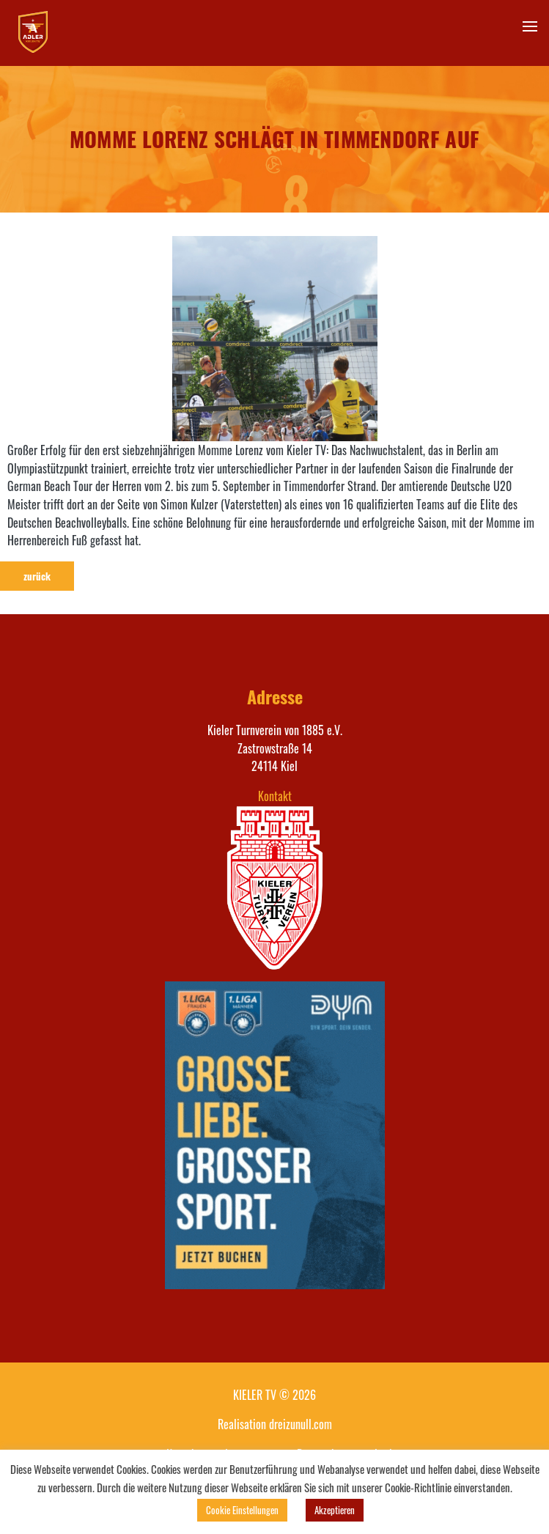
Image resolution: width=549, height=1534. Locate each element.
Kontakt (275, 796)
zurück (37, 576)
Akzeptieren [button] (334, 1509)
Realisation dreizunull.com (275, 1424)
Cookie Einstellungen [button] (242, 1509)
